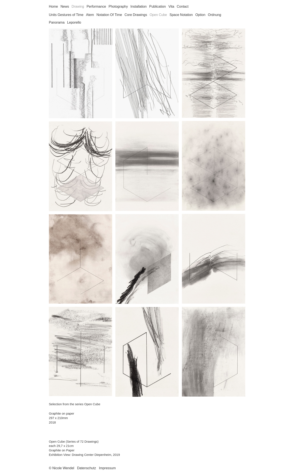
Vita (171, 6)
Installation (138, 6)
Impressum (107, 468)
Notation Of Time (109, 15)
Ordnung (214, 15)
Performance (96, 6)
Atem (90, 15)
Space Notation (181, 15)
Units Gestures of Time (66, 15)
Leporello (74, 22)
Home (53, 6)
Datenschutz (86, 468)
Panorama (57, 22)
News (65, 6)
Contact (182, 6)
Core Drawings (136, 15)
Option (200, 15)
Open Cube (158, 15)
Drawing (78, 6)
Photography (118, 6)
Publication (157, 6)
